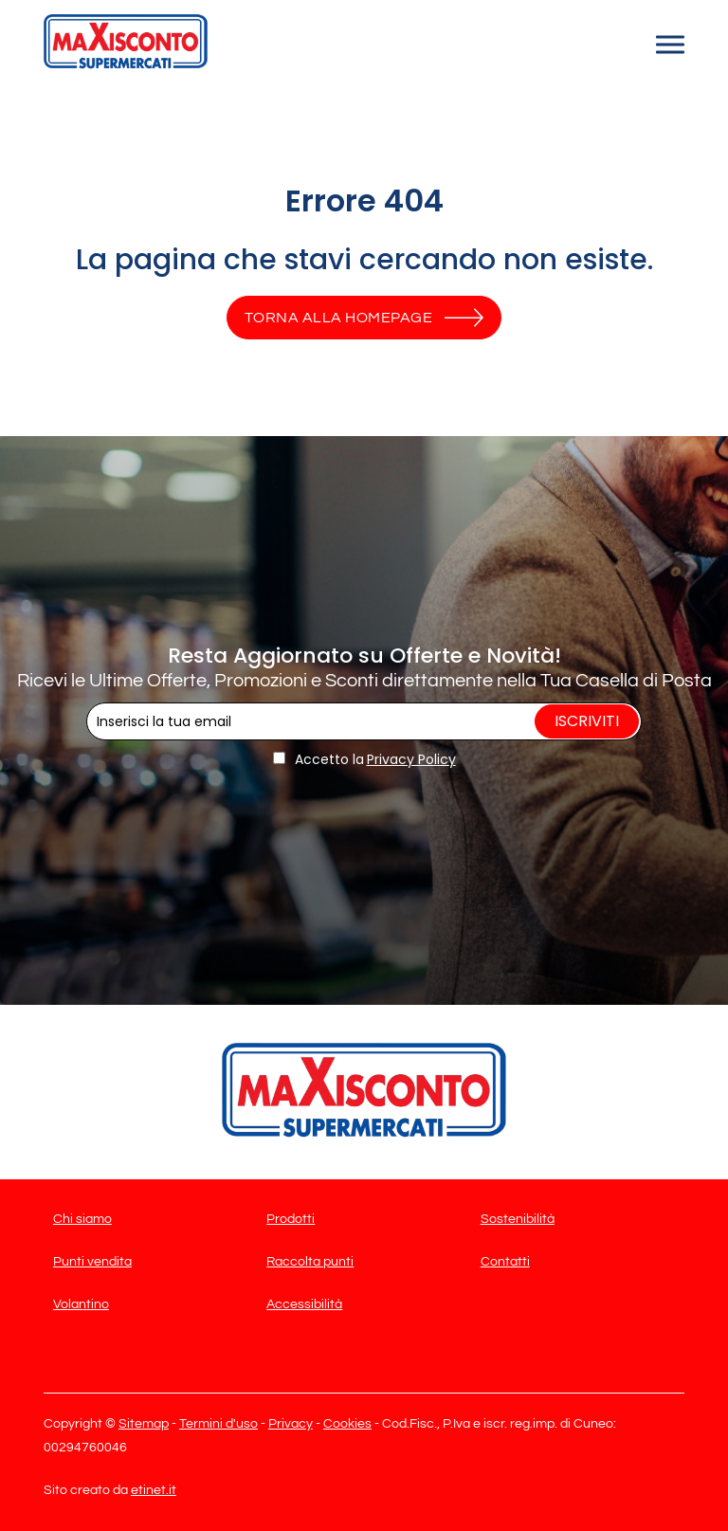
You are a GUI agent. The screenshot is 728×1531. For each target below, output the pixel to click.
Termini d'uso (218, 1424)
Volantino (81, 1304)
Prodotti (290, 1219)
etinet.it (153, 1490)
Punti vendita (92, 1261)
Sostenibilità (518, 1219)
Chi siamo (82, 1219)
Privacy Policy (411, 759)
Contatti (505, 1261)
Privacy (290, 1424)
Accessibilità (304, 1304)
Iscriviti (587, 721)
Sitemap (143, 1424)
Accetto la (318, 759)
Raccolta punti (310, 1261)
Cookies (347, 1424)
